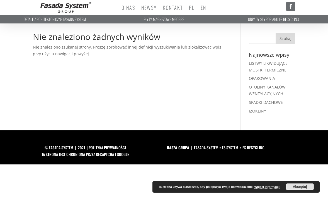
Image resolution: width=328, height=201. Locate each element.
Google (123, 154)
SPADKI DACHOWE (266, 102)
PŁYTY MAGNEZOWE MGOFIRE (164, 19)
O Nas (128, 8)
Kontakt (173, 8)
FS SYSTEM (230, 147)
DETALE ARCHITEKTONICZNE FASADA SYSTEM (55, 19)
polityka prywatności (107, 147)
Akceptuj (300, 187)
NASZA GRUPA (178, 147)
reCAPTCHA (105, 154)
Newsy (149, 8)
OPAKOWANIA (262, 78)
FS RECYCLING (253, 147)
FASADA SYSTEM (206, 147)
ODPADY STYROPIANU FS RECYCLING (273, 19)
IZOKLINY (257, 111)
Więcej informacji (267, 186)
